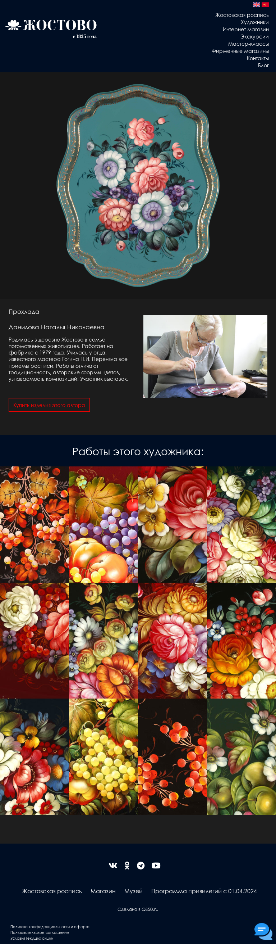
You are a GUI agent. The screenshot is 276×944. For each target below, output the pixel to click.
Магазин (103, 891)
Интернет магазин (246, 29)
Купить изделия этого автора (49, 405)
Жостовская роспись (242, 15)
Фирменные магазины (240, 51)
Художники (255, 22)
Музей (133, 891)
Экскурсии (254, 36)
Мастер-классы (248, 43)
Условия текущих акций (31, 938)
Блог (263, 65)
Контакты (258, 58)
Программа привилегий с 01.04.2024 (204, 891)
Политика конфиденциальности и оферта (49, 926)
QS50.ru (150, 909)
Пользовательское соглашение (39, 932)
